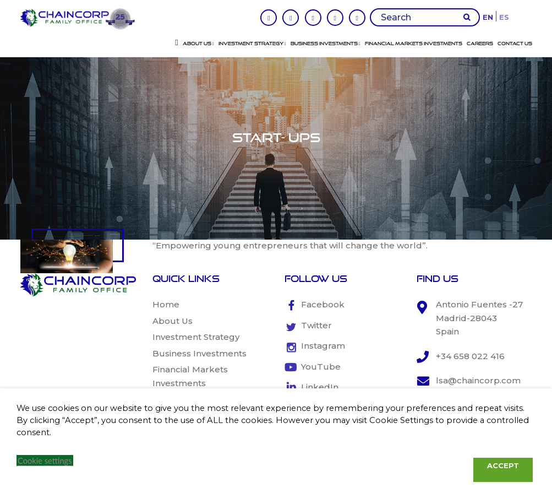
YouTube (321, 366)
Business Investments (325, 43)
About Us (198, 43)
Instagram (323, 345)
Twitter (316, 325)
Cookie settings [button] (45, 460)
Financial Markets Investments (413, 43)
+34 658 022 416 (470, 356)
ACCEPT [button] (503, 465)
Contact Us (515, 43)
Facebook (323, 304)
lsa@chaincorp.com (478, 380)
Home (165, 304)
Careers (480, 43)
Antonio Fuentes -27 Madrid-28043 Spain (479, 318)
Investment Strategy (252, 43)
